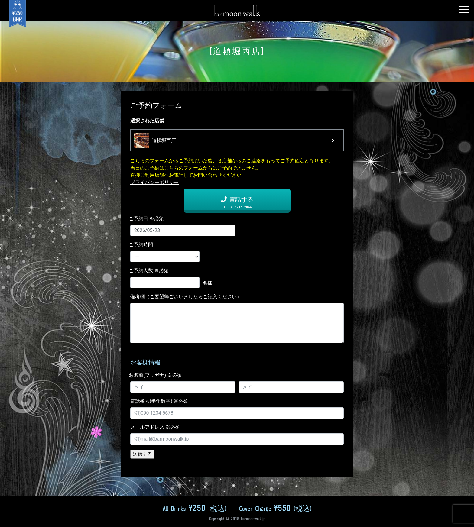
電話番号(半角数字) (159, 401)
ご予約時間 (141, 244)
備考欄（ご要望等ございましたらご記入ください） (186, 296)
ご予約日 (146, 218)
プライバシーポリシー (154, 182)
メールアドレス (155, 427)
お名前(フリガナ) (155, 375)
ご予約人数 (149, 270)
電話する (237, 202)
